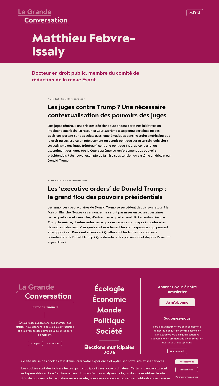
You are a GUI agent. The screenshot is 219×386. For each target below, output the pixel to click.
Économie (109, 299)
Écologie (109, 288)
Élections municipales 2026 (109, 349)
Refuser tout (186, 369)
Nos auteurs (53, 343)
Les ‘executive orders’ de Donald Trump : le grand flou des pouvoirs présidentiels (107, 192)
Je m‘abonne (177, 302)
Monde (109, 309)
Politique (109, 320)
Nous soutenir (177, 351)
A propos (35, 343)
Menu (194, 12)
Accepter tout (187, 361)
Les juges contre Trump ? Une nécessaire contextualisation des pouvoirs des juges (107, 111)
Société (109, 331)
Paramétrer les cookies (186, 377)
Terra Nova (51, 307)
